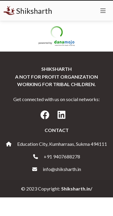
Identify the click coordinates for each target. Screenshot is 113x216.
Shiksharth (28, 10)
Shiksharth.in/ (76, 188)
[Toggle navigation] (103, 10)
